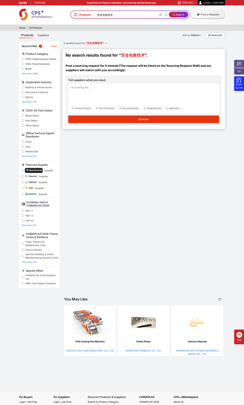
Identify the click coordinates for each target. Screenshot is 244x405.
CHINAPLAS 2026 (149, 401)
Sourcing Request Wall (182, 65)
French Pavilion (33, 249)
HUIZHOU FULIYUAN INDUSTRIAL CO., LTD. (90, 350)
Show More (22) (29, 262)
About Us (178, 401)
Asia (27, 146)
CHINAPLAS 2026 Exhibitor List (40, 277)
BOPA (28, 68)
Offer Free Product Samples (40, 283)
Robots (29, 97)
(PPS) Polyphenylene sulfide (40, 59)
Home (22, 27)
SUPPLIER (39, 2)
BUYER (23, 2)
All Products (35, 27)
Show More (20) (29, 102)
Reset (54, 46)
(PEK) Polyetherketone (37, 64)
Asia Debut (31, 120)
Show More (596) (30, 73)
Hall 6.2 (29, 220)
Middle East (31, 151)
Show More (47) (29, 156)
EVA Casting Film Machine (90, 341)
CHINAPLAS (146, 397)
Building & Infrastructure (38, 87)
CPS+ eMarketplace (185, 397)
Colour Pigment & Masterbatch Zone (35, 243)
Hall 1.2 (29, 215)
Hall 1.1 (29, 210)
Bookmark (215, 35)
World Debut (32, 115)
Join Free (66, 401)
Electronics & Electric (36, 92)
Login (56, 401)
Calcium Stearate (197, 341)
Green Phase (143, 341)
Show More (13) (29, 225)
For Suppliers (61, 397)
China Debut (32, 125)
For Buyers (26, 397)
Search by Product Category (103, 401)
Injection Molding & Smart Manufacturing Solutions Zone (41, 256)
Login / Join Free (28, 401)
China (28, 141)
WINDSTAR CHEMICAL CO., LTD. (143, 350)
